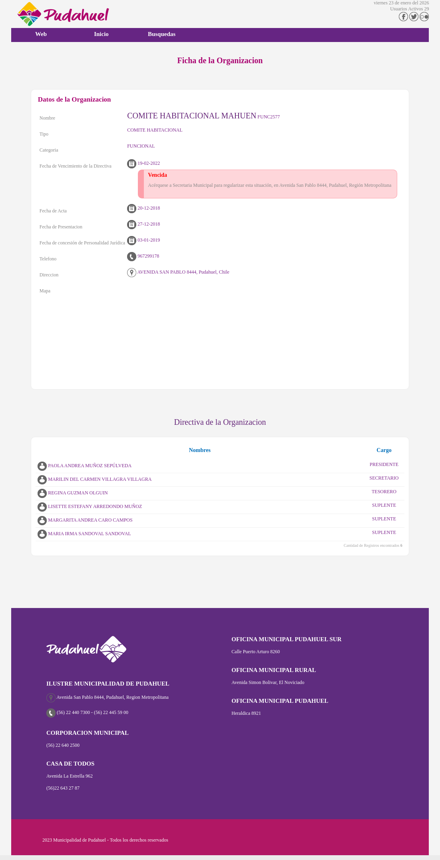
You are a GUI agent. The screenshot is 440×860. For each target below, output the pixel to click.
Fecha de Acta (53, 211)
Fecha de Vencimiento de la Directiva (75, 166)
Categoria (49, 150)
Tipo (44, 134)
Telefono (48, 259)
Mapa (45, 291)
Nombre (47, 118)
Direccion (49, 275)
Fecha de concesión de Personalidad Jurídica (82, 243)
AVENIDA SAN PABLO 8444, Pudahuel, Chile (178, 272)
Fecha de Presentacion (61, 227)
